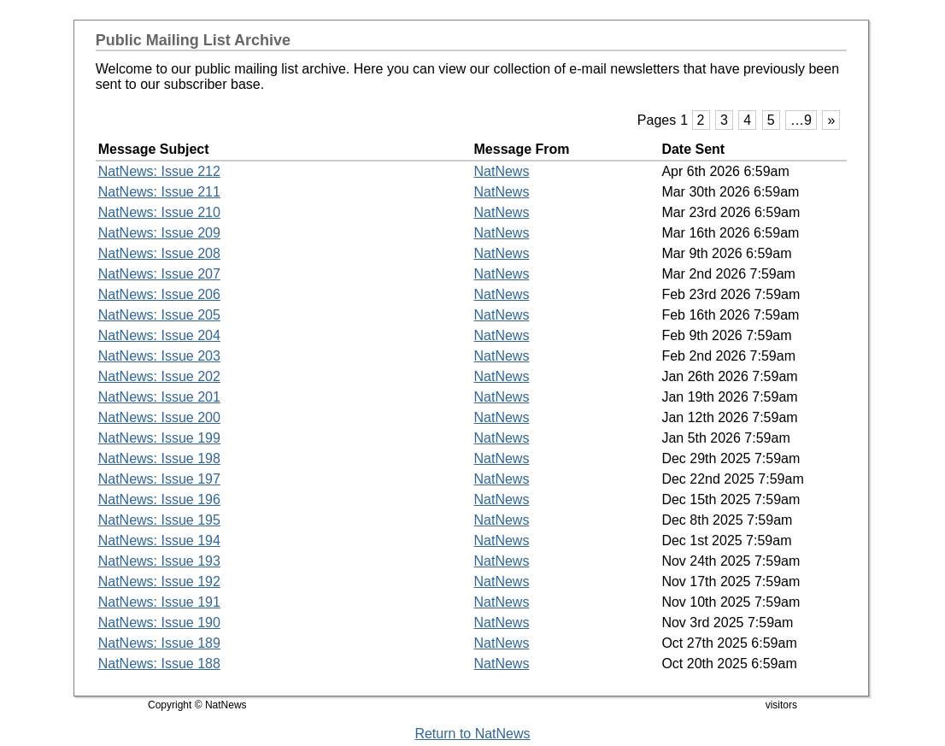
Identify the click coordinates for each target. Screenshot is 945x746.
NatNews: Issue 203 (159, 356)
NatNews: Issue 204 (159, 335)
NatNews (502, 171)
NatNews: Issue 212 (159, 171)
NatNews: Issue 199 (159, 438)
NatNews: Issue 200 (159, 417)
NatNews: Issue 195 (159, 520)
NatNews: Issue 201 (159, 397)
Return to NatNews (472, 733)
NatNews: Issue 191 (159, 602)
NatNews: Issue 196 (159, 499)
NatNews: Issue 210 (159, 212)
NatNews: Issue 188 (159, 663)
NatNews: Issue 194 (159, 540)
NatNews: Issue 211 (159, 192)
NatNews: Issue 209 (159, 233)
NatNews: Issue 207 (159, 274)
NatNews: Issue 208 (159, 253)
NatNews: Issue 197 (159, 479)
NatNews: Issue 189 (159, 643)
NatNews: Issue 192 (159, 581)
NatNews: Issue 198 (159, 458)
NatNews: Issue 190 (159, 622)
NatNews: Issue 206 (159, 294)
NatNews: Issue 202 (159, 376)
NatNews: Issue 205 (159, 315)
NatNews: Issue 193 (159, 561)
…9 (801, 120)
